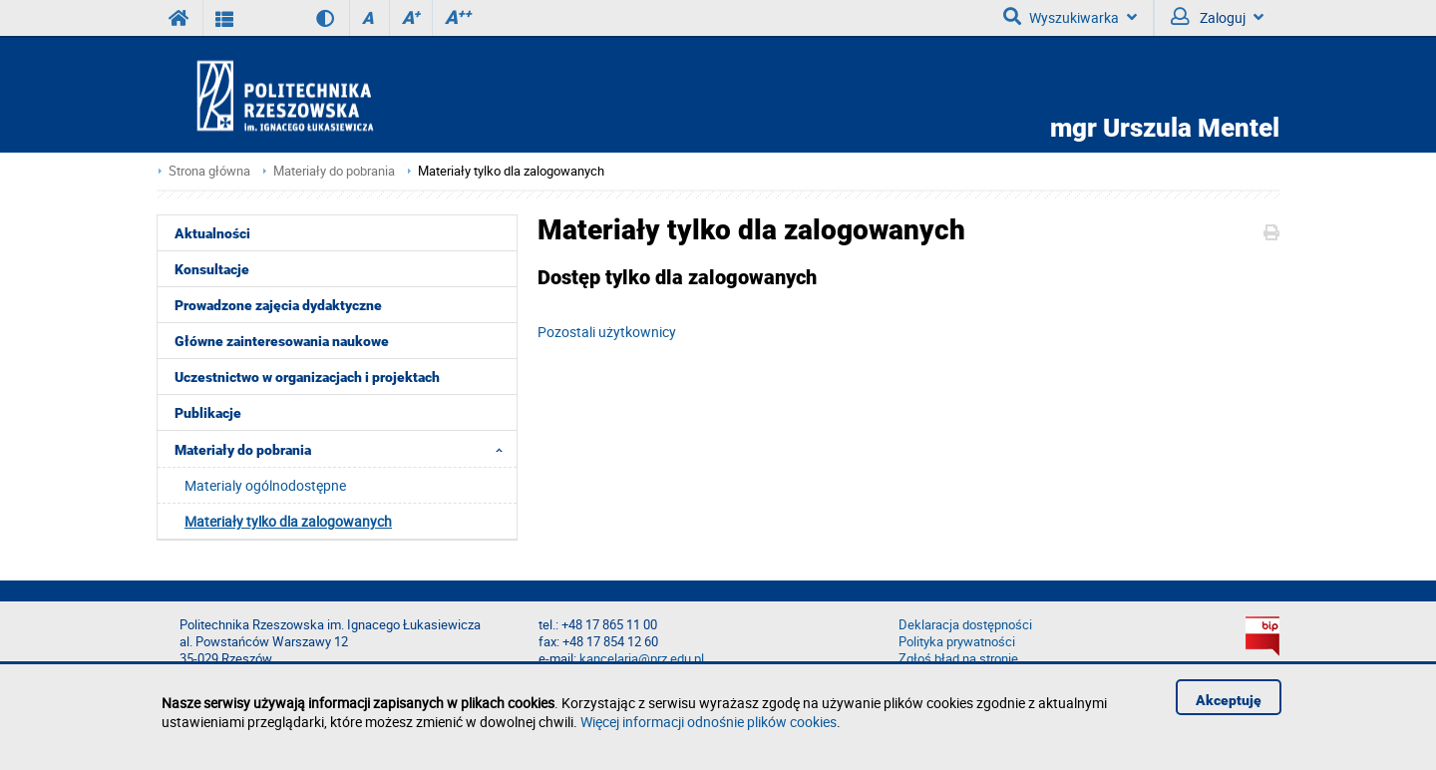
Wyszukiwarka (1070, 17)
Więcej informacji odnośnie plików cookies (708, 721)
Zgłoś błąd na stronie (958, 658)
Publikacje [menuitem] (208, 413)
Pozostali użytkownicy (607, 331)
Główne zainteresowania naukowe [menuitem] (282, 341)
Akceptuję (1228, 700)
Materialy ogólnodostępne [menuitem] (265, 485)
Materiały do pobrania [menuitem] (345, 449)
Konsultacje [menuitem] (212, 269)
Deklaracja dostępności (965, 624)
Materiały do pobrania (334, 171)
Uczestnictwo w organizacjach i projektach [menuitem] (307, 377)
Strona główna (209, 171)
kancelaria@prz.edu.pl (641, 658)
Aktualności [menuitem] (212, 233)
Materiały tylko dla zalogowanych (511, 171)
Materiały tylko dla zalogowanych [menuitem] (288, 521)
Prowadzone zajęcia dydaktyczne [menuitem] (278, 305)
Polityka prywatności (956, 641)
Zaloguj (1217, 17)
